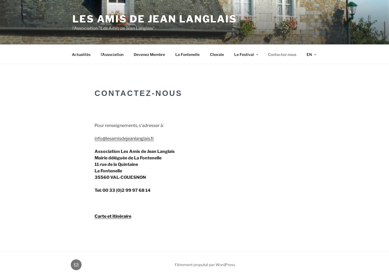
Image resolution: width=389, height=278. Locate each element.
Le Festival (246, 54)
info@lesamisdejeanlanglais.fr (124, 138)
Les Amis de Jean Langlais (154, 19)
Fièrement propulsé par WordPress (205, 264)
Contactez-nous (282, 54)
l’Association (112, 54)
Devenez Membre (149, 54)
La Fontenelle (187, 54)
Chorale (217, 54)
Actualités (81, 54)
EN (312, 54)
